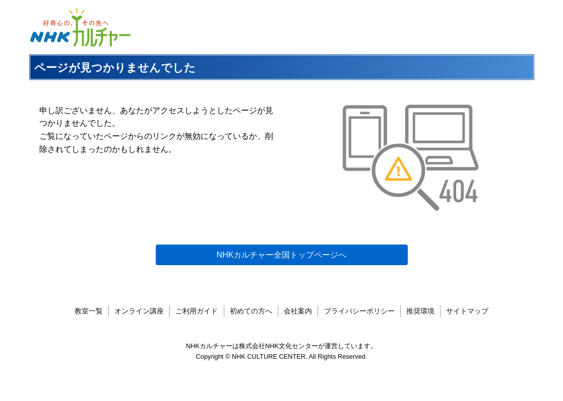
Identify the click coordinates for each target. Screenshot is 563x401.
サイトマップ (467, 311)
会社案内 (298, 311)
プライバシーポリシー (359, 311)
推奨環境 (420, 311)
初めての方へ (251, 311)
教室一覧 (89, 311)
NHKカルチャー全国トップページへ (282, 255)
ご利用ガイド (196, 311)
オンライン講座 (139, 311)
